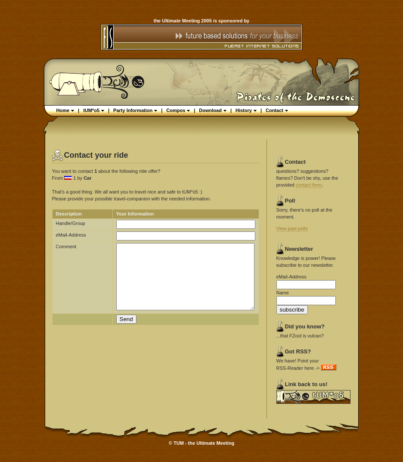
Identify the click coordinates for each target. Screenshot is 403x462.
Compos (178, 110)
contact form (309, 184)
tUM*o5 (93, 110)
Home (65, 110)
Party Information (135, 110)
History (246, 110)
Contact (277, 110)
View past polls (292, 228)
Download (212, 110)
